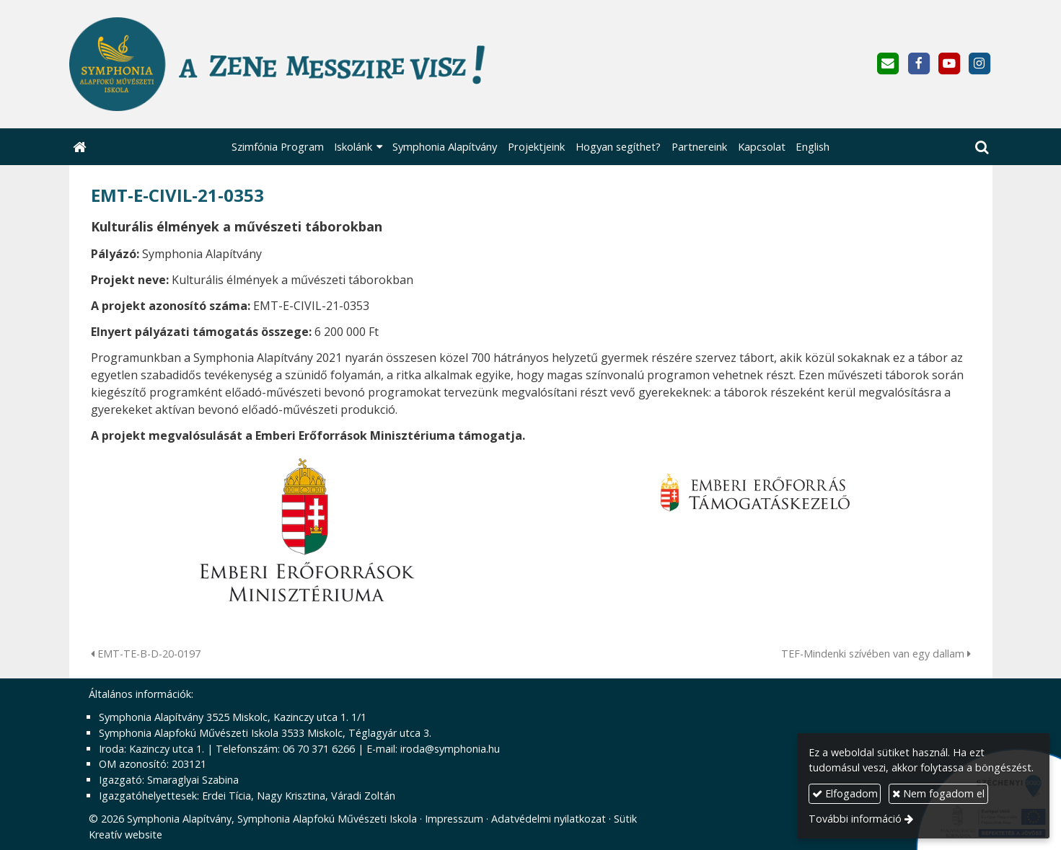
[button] (982, 146)
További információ (855, 818)
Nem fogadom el (938, 793)
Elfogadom (845, 793)
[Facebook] (918, 63)
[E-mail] (888, 63)
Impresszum (454, 818)
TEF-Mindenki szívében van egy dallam (876, 653)
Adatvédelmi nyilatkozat (548, 818)
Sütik (625, 818)
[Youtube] (948, 63)
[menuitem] (277, 146)
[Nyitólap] (348, 64)
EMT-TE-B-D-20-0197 (146, 653)
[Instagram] (979, 63)
